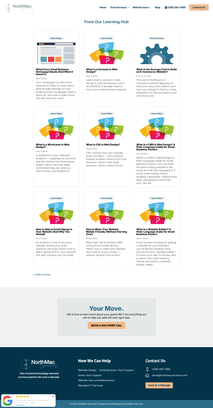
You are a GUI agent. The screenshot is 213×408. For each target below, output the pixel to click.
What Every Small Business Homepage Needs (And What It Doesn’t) (54, 72)
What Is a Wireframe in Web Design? (52, 145)
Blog (157, 8)
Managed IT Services (90, 385)
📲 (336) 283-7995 (175, 8)
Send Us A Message (159, 385)
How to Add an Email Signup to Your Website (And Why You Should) (54, 232)
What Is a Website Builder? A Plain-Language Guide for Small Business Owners (155, 232)
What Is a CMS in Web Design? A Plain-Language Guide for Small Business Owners (155, 147)
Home (103, 8)
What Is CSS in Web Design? (103, 144)
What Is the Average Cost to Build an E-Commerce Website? (156, 70)
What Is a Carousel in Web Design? (101, 70)
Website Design (87, 370)
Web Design (41, 78)
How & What (92, 76)
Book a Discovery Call (106, 321)
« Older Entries (42, 274)
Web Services (141, 8)
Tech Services (118, 8)
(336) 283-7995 (161, 369)
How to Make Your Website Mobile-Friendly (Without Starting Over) (106, 232)
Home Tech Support (90, 375)
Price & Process (143, 76)
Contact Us (199, 7)
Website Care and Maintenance (96, 380)
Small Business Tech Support (116, 370)
